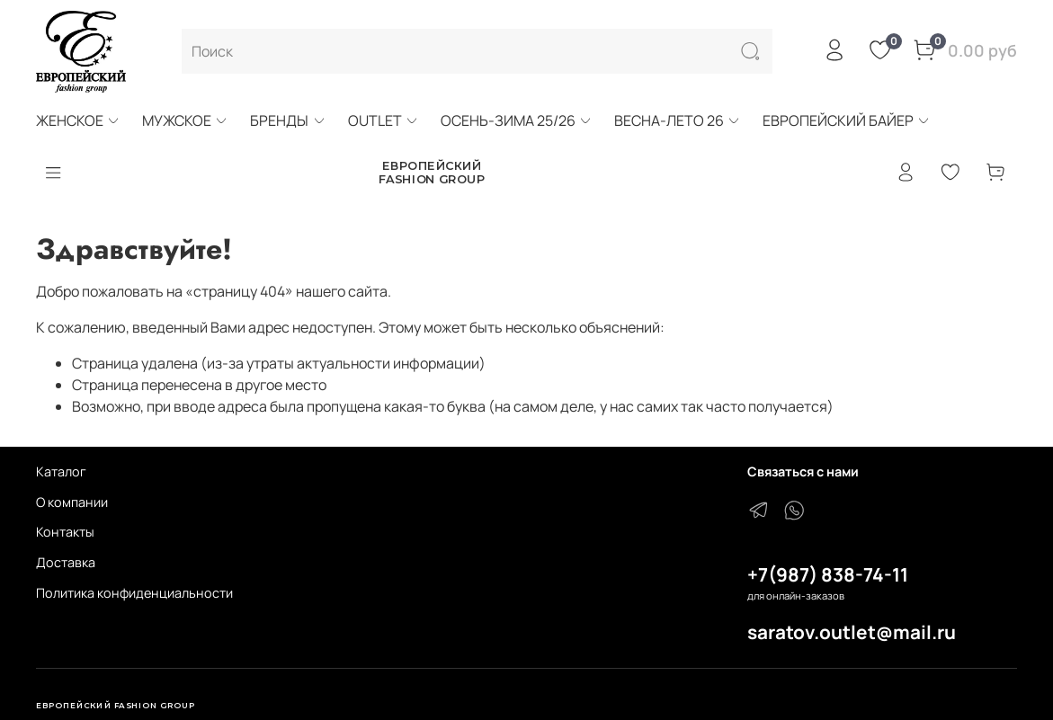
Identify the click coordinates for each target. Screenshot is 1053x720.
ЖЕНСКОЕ (78, 120)
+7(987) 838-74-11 (827, 574)
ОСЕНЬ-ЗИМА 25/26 (517, 120)
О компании (72, 502)
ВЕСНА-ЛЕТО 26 (677, 120)
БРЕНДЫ (288, 120)
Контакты (65, 531)
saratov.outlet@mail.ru (851, 631)
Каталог (61, 471)
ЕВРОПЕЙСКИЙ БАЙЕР (847, 120)
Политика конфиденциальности (134, 592)
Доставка (65, 562)
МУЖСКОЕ (185, 120)
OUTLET (383, 120)
